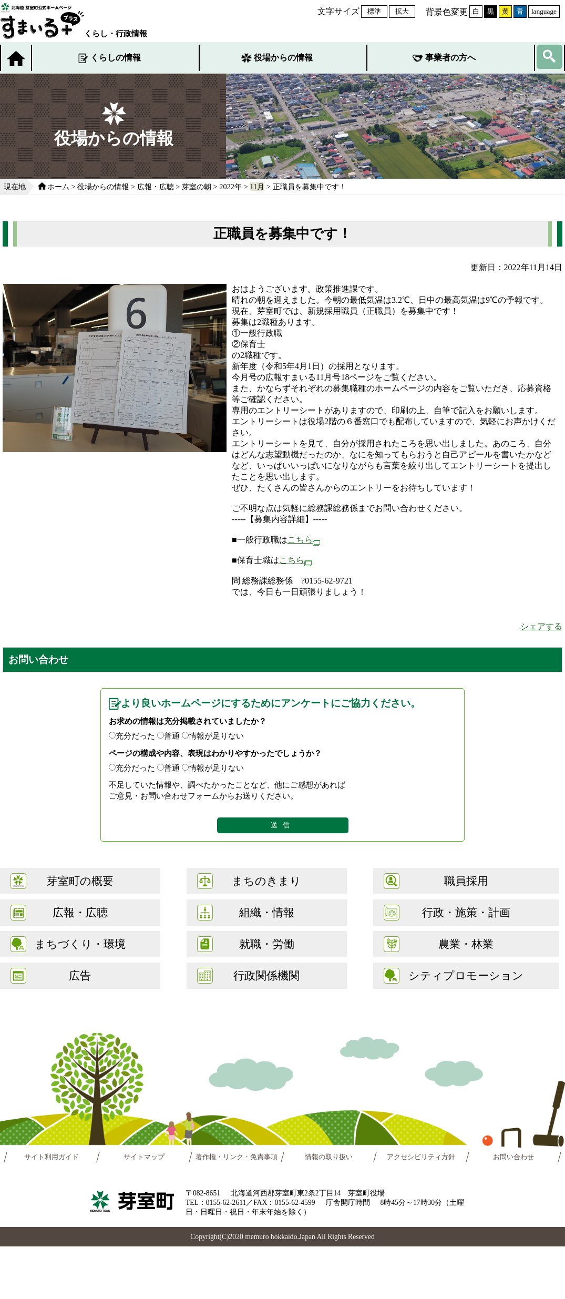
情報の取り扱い (329, 1157)
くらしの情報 (115, 57)
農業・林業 (466, 944)
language (544, 11)
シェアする (541, 626)
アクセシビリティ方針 (421, 1157)
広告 (80, 975)
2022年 (230, 186)
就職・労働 (266, 944)
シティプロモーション (465, 975)
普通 (172, 735)
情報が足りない (216, 735)
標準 (374, 11)
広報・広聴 (155, 186)
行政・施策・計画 (466, 912)
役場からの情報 (283, 57)
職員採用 (466, 881)
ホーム (58, 186)
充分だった (135, 735)
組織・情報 (266, 912)
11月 (257, 186)
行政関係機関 (266, 975)
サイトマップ (144, 1157)
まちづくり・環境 (80, 944)
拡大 (402, 11)
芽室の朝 (196, 186)
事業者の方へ (450, 57)
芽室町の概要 (80, 881)
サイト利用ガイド (51, 1157)
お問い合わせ (513, 1157)
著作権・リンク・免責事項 (237, 1157)
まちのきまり (266, 881)
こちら (303, 539)
